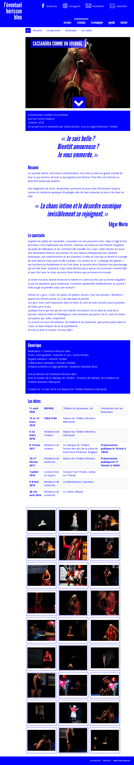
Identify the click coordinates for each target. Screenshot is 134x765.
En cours (67, 22)
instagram (71, 6)
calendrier (118, 6)
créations (81, 22)
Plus (79, 102)
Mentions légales (121, 760)
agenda (111, 22)
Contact (123, 22)
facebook (48, 6)
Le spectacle (53, 30)
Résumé (37, 30)
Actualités (95, 760)
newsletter (94, 6)
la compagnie (97, 22)
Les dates (86, 30)
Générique (71, 30)
